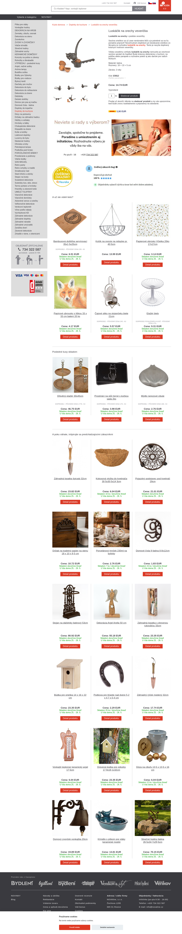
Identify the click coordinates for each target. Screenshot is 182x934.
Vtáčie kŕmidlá (21, 45)
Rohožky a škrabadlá (24, 60)
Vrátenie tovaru (50, 903)
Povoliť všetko (74, 927)
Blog (13, 899)
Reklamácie (48, 899)
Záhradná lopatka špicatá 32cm (70, 478)
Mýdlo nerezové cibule (152, 396)
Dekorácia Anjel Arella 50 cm (111, 623)
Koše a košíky (21, 132)
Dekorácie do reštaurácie (26, 90)
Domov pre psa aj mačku (26, 102)
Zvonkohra (19, 39)
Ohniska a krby (21, 144)
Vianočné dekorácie (23, 195)
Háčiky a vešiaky (22, 120)
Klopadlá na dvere (23, 129)
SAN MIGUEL (21, 162)
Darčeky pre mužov (23, 84)
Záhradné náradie (23, 222)
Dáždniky (19, 96)
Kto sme (47, 911)
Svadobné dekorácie (24, 180)
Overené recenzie (83, 896)
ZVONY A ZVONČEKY (25, 42)
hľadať (139, 8)
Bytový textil (20, 81)
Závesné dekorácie (23, 231)
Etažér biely (153, 313)
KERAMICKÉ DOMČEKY (26, 54)
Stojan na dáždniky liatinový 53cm (70, 623)
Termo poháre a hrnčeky (25, 186)
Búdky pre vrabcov (23, 78)
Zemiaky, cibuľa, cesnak (25, 33)
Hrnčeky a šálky (22, 123)
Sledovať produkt (129, 96)
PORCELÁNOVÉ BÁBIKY (26, 153)
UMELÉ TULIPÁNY (23, 192)
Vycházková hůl (22, 213)
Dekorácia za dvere (23, 93)
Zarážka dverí (21, 228)
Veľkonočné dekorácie (25, 204)
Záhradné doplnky (23, 219)
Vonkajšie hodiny (22, 27)
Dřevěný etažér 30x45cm (70, 396)
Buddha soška (21, 72)
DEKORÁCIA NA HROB (25, 30)
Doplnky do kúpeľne (24, 108)
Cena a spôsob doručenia (55, 907)
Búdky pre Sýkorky (23, 75)
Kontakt (127, 3)
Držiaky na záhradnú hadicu (27, 117)
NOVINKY (47, 17)
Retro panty (20, 165)
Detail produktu (70, 264)
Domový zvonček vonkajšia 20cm (70, 839)
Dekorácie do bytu (23, 87)
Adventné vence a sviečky (26, 201)
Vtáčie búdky (20, 159)
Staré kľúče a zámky (24, 174)
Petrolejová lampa (23, 147)
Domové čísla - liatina (24, 105)
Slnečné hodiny (21, 48)
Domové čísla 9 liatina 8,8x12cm (153, 550)
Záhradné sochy (22, 51)
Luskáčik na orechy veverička (104, 25)
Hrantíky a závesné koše (26, 189)
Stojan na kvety (21, 177)
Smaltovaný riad (22, 171)
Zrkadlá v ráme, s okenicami (27, 234)
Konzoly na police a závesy (27, 57)
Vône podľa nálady (23, 210)
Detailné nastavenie (107, 927)
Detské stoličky (21, 99)
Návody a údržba (51, 896)
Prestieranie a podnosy (25, 156)
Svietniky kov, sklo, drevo (26, 183)
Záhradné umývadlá (23, 225)
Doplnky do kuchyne (24, 111)
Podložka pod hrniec (24, 150)
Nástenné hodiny (22, 141)
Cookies (79, 911)
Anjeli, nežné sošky (23, 66)
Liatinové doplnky (22, 135)
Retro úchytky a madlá (25, 168)
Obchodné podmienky (85, 903)
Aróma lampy (21, 69)
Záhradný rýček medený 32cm (152, 695)
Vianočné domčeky (23, 198)
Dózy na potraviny (23, 114)
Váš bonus (141, 3)
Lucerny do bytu (22, 138)
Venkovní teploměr (23, 207)
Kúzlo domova (58, 25)
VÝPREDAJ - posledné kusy (27, 63)
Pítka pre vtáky (21, 24)
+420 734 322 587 (109, 3)
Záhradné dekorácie (24, 216)
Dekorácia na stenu (23, 36)
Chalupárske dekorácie (25, 126)
